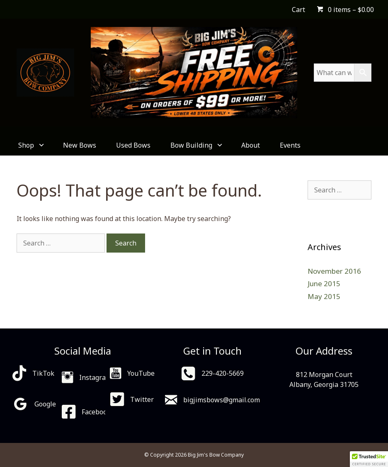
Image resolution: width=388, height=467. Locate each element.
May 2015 (324, 296)
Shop (31, 145)
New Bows (79, 145)
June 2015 (324, 283)
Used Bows (133, 145)
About (251, 145)
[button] (369, 459)
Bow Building (196, 145)
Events (290, 145)
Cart (298, 9)
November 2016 (334, 271)
